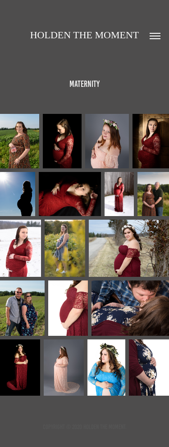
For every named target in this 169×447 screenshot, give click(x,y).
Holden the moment (84, 35)
